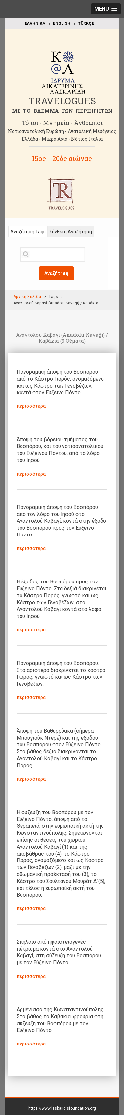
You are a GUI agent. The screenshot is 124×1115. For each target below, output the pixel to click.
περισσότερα (31, 406)
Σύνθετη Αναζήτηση (70, 231)
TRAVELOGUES (62, 101)
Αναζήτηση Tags (28, 231)
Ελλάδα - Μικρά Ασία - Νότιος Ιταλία (62, 139)
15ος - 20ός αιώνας (62, 158)
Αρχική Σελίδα (27, 296)
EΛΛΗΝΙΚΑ (35, 23)
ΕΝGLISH (61, 23)
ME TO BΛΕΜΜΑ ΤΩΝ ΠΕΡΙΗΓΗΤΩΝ (62, 110)
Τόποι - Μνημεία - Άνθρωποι (62, 123)
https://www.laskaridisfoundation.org (62, 1108)
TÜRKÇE (86, 23)
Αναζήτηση (56, 273)
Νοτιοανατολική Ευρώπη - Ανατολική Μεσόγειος (62, 131)
